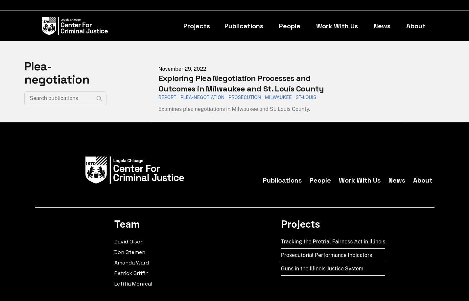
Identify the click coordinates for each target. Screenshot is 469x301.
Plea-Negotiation (202, 97)
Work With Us (337, 26)
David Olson (129, 241)
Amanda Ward (131, 262)
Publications (243, 26)
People (289, 26)
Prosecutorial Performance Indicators (326, 255)
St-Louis (306, 97)
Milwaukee (278, 97)
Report (167, 97)
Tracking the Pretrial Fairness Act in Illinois (333, 241)
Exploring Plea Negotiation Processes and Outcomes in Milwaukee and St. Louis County (241, 83)
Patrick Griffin (131, 273)
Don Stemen (129, 252)
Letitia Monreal (133, 283)
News (382, 26)
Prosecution (244, 97)
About (416, 26)
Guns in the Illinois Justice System (322, 268)
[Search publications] (65, 98)
